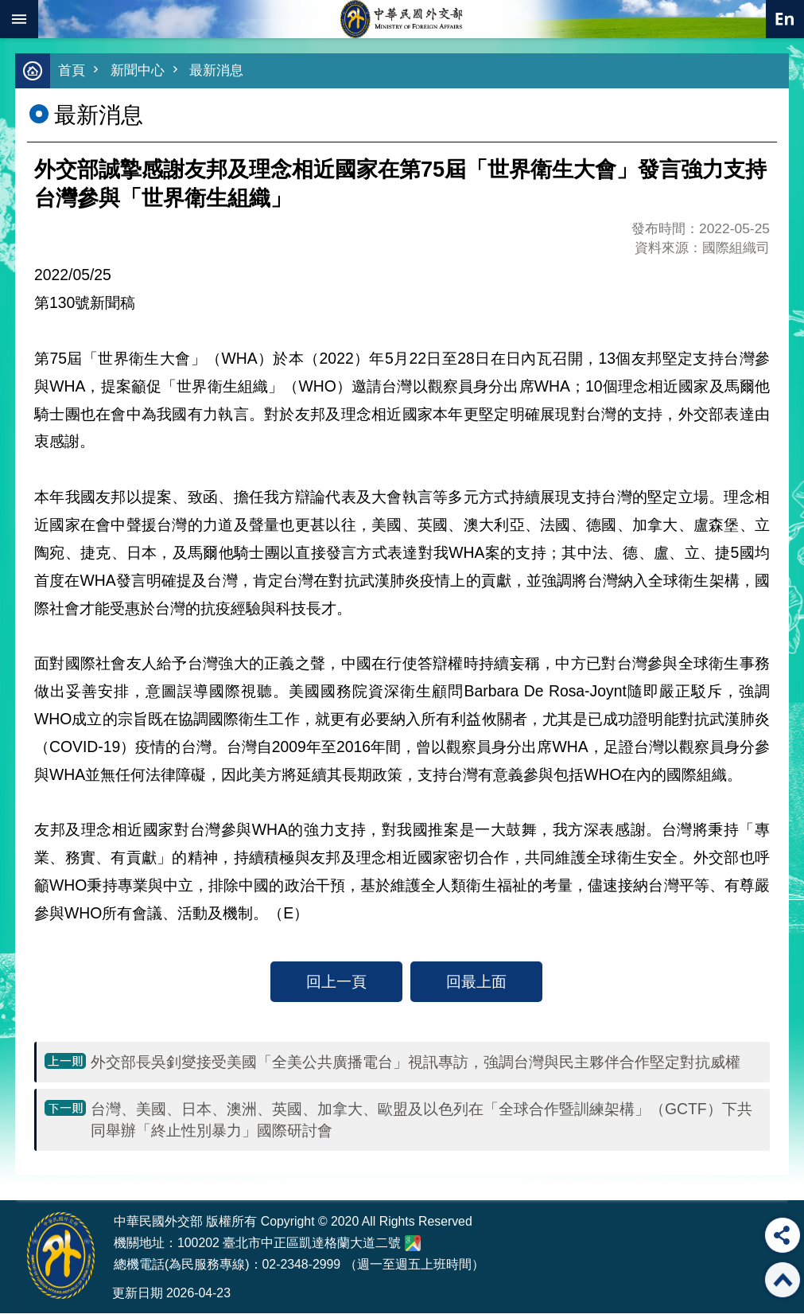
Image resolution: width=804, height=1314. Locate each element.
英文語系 (785, 19)
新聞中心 (138, 71)
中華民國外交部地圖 (413, 1244)
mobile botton (19, 19)
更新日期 (137, 1293)
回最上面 (476, 982)
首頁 (71, 71)
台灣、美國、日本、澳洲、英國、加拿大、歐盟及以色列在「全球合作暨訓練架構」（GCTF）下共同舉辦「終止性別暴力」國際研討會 (421, 1120)
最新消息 (216, 71)
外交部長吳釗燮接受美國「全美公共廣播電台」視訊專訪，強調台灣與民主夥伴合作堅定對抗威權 (415, 1062)
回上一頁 (336, 982)
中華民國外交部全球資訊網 (402, 19)
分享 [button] (782, 1235)
